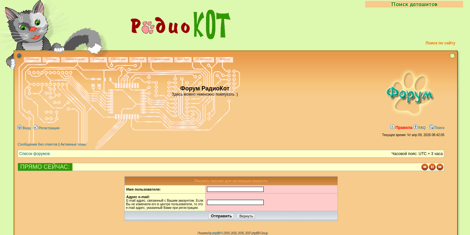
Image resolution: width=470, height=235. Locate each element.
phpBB (216, 233)
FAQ (420, 128)
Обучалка (118, 59)
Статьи (98, 59)
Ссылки (138, 59)
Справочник (160, 59)
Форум (225, 59)
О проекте (203, 59)
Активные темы (73, 144)
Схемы (51, 59)
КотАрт (183, 59)
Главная (32, 59)
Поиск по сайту (440, 43)
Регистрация (46, 128)
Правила (401, 127)
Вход (24, 128)
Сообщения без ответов (37, 144)
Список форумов (34, 153)
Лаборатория (75, 59)
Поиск (437, 128)
